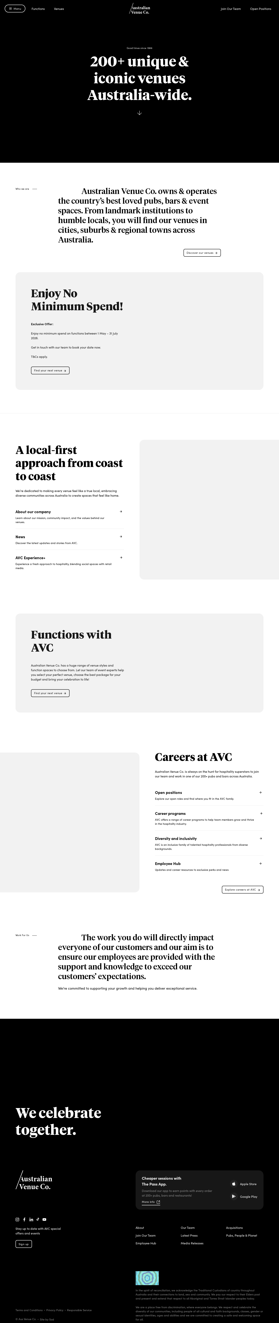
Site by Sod (47, 1319)
